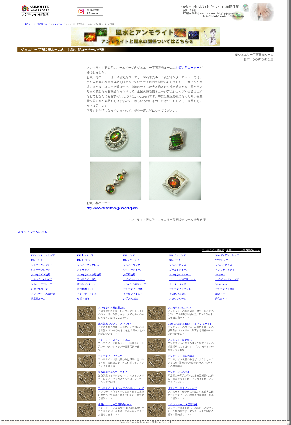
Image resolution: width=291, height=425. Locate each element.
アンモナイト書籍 (225, 289)
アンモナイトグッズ (180, 289)
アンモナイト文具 (87, 293)
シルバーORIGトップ (134, 284)
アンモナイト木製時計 (43, 293)
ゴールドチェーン (179, 269)
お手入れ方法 (130, 298)
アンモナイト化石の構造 (181, 356)
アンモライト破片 (40, 274)
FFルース (220, 274)
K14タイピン (84, 260)
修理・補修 (83, 298)
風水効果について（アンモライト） (117, 323)
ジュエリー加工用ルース (182, 279)
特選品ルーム (38, 298)
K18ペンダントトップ (42, 255)
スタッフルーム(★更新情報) (183, 404)
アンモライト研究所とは (111, 307)
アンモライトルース (180, 274)
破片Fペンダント (86, 284)
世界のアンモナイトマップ (182, 388)
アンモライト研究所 (213, 250)
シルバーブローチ (40, 269)
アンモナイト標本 (133, 289)
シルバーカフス (177, 264)
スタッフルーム (59, 24)
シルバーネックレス (88, 264)
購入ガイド (221, 298)
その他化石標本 (177, 293)
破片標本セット (85, 289)
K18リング (129, 255)
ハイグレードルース (134, 279)
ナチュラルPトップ (41, 279)
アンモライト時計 (87, 279)
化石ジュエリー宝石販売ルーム (37, 24)
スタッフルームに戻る (32, 231)
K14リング (36, 260)
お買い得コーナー (188, 67)
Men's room (221, 284)
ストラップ (83, 269)
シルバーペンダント (42, 264)
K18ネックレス (85, 255)
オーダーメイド (177, 284)
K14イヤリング (131, 260)
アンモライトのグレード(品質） (115, 339)
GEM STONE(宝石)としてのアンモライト (190, 323)
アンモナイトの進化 (178, 372)
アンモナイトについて (110, 356)
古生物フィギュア (133, 293)
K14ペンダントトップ (227, 255)
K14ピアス (175, 260)
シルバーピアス (223, 264)
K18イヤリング (177, 255)
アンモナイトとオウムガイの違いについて (121, 388)
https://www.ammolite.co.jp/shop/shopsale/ (112, 207)
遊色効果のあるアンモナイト (114, 372)
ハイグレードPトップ (226, 279)
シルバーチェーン (133, 269)
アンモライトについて (180, 307)
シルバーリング (131, 264)
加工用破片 (129, 274)
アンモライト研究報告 (180, 339)
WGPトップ (221, 260)
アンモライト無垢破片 (89, 274)
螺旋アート (221, 293)
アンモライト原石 (225, 269)
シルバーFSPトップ (41, 284)
